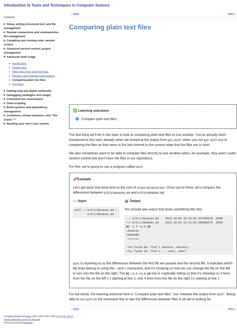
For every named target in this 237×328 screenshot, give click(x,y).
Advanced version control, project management (27, 50)
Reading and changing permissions (33, 75)
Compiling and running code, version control (29, 42)
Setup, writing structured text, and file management (30, 26)
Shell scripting (16, 103)
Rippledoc (27, 322)
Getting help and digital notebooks (29, 90)
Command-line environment (25, 99)
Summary (18, 84)
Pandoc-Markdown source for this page (22, 319)
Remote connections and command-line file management (31, 34)
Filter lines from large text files (30, 71)
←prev (75, 13)
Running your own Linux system (28, 123)
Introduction (19, 63)
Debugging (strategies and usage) (29, 95)
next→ (232, 13)
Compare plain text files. (99, 119)
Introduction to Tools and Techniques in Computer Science (56, 5)
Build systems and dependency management (25, 109)
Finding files (19, 67)
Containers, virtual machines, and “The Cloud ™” (30, 117)
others (29, 316)
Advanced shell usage (21, 56)
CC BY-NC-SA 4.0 (64, 316)
